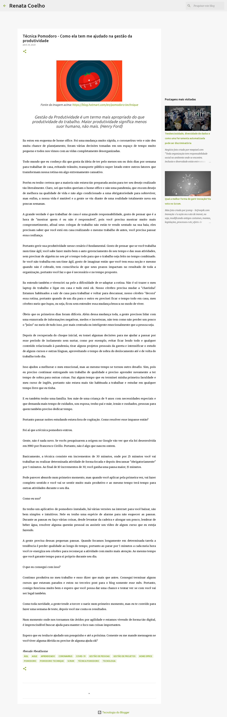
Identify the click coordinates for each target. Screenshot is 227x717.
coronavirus (65, 656)
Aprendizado (48, 656)
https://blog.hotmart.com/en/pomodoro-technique (105, 104)
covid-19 (80, 656)
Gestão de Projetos (124, 656)
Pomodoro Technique (52, 661)
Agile (34, 656)
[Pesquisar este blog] (207, 6)
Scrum (71, 661)
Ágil (26, 656)
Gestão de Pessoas (99, 656)
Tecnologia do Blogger (113, 712)
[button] (25, 51)
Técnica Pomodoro (88, 661)
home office (145, 656)
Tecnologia (109, 661)
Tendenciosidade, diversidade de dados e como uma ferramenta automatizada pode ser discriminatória (187, 138)
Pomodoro (30, 661)
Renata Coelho (27, 6)
